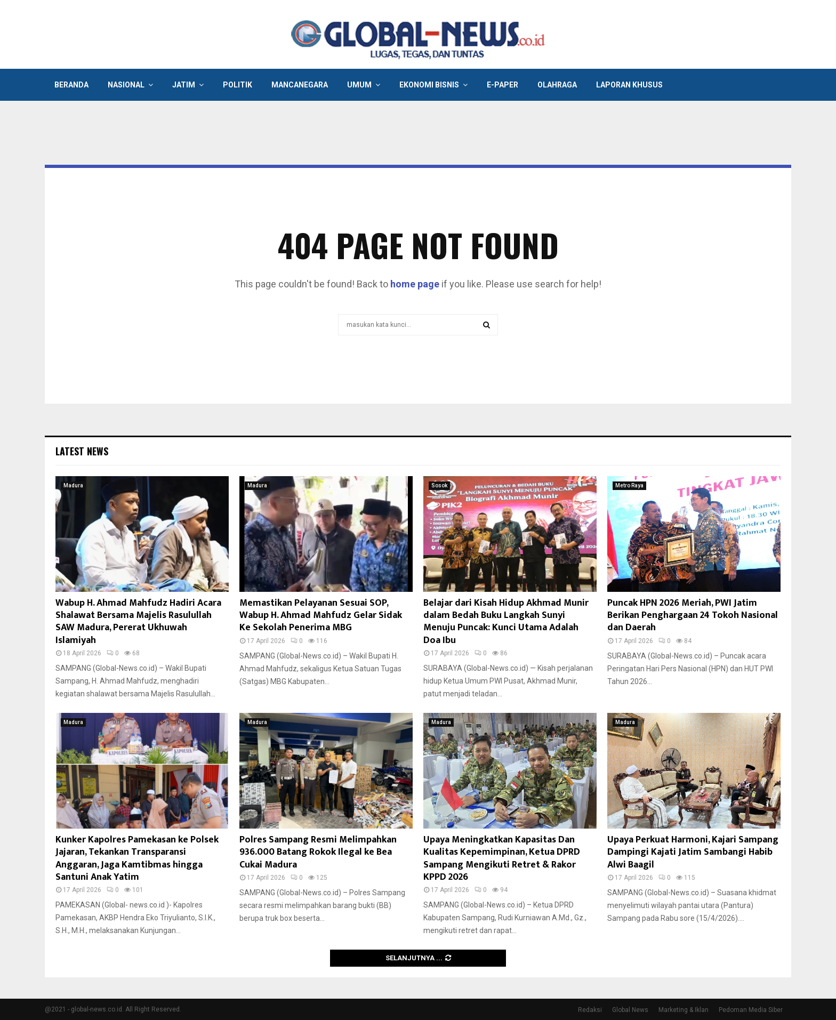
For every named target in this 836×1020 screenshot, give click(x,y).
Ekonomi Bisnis (429, 85)
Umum (359, 85)
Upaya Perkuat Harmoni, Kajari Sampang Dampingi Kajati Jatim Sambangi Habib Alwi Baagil (692, 852)
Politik (237, 85)
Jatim (183, 85)
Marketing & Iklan (683, 1010)
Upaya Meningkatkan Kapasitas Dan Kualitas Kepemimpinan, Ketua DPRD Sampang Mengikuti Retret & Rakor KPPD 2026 (501, 858)
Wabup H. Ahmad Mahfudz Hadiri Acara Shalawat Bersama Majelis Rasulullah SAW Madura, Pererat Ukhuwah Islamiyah (138, 621)
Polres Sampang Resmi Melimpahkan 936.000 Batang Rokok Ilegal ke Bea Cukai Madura (318, 852)
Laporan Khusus (629, 85)
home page (414, 284)
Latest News (81, 451)
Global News (630, 1010)
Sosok (439, 485)
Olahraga (557, 85)
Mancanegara (299, 85)
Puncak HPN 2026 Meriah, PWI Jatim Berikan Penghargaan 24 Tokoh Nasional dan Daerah (692, 615)
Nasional (126, 85)
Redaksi (590, 1010)
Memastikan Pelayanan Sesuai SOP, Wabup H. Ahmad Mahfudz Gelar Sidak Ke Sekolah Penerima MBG (320, 615)
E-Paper (502, 85)
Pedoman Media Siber (751, 1010)
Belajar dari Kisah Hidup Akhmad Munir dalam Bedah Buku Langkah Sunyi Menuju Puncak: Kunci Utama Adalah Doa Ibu (506, 621)
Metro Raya (629, 485)
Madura (73, 485)
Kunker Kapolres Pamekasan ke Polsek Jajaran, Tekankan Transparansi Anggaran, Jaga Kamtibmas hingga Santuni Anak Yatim (137, 858)
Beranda (71, 85)
